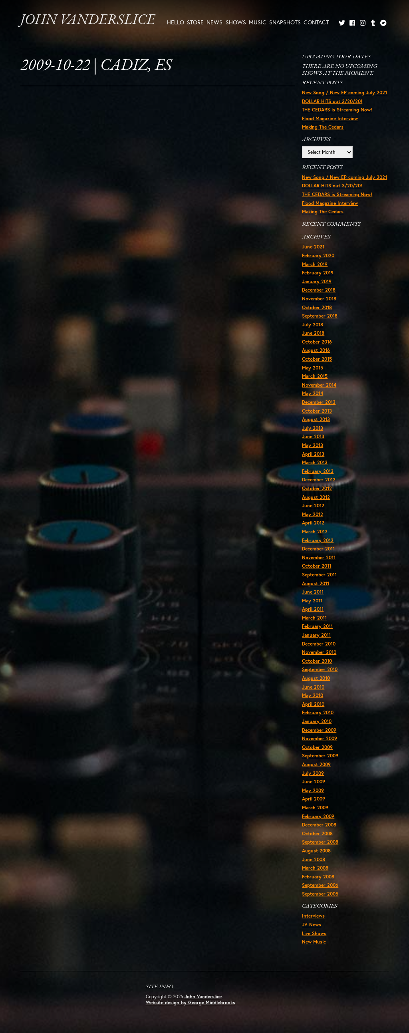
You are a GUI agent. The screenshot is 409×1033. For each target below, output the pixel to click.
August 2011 (315, 583)
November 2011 (319, 557)
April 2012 (313, 523)
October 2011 (316, 566)
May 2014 (312, 393)
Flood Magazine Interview (330, 118)
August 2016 (316, 350)
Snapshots (285, 22)
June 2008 (313, 859)
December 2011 (318, 549)
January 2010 (317, 721)
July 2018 (312, 325)
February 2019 (318, 273)
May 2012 (312, 514)
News (214, 22)
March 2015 (315, 376)
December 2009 (319, 730)
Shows (236, 22)
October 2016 (317, 342)
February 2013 (318, 471)
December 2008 (319, 825)
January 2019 (317, 281)
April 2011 (313, 609)
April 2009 (313, 799)
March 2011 (314, 618)
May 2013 (312, 445)
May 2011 (312, 601)
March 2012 (315, 531)
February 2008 (318, 877)
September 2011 (319, 575)
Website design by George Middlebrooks (190, 1002)
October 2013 (317, 411)
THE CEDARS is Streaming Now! (337, 110)
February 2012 (318, 540)
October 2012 (317, 488)
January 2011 (316, 635)
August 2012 (316, 497)
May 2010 (312, 695)
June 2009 (313, 782)
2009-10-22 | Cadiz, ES (96, 66)
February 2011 (317, 626)
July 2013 (312, 428)
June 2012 (313, 506)
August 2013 (316, 419)
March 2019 (315, 264)
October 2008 (317, 833)
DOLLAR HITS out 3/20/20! (332, 101)
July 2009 (313, 773)
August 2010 (316, 678)
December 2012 (319, 480)
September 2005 (320, 894)
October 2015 (317, 359)
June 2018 (313, 333)
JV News (311, 925)
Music (257, 22)
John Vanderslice (87, 20)
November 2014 (319, 385)
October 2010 (317, 661)
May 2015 (312, 368)
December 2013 (319, 402)
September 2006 (320, 885)
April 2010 (313, 704)
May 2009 (313, 790)
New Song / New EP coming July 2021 (344, 92)
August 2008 (316, 851)
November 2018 (319, 299)
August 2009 (316, 764)
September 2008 (320, 842)
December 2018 (319, 290)
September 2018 (320, 316)
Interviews (313, 916)
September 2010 (320, 669)
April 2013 (313, 454)
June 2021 (313, 247)
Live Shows (314, 933)
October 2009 (317, 747)
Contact (316, 22)
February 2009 (318, 816)
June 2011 (313, 592)
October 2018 (317, 307)
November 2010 (319, 652)
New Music (314, 942)
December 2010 (319, 644)
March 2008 (315, 868)
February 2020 (318, 255)
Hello (175, 22)
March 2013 (315, 462)
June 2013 (313, 436)
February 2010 (318, 712)
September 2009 (320, 756)
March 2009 (315, 808)
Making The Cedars (322, 127)
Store (195, 22)
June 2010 (313, 687)
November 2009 (319, 738)
